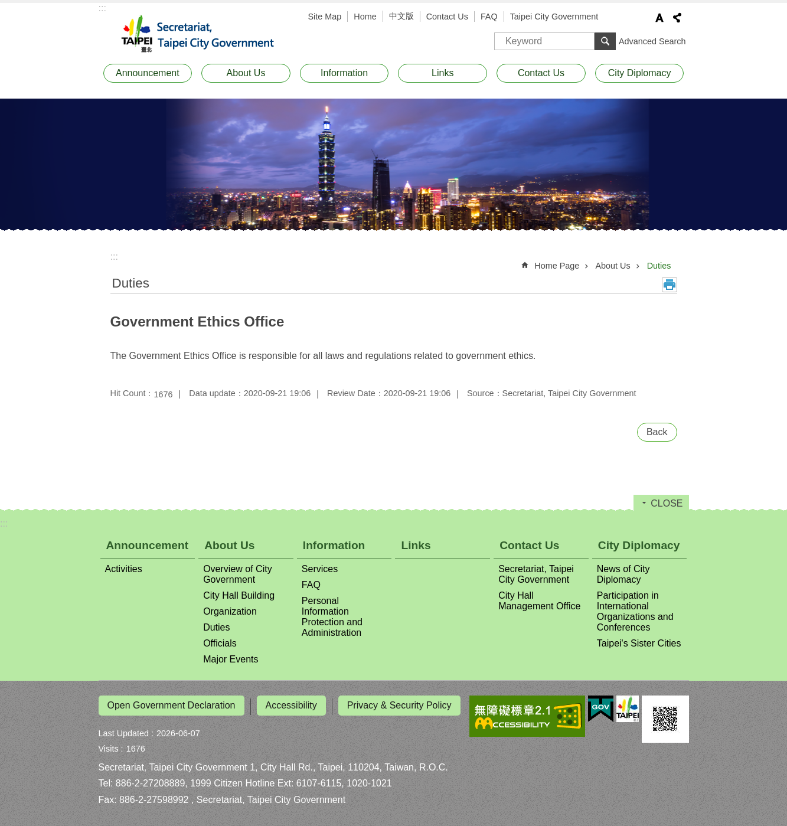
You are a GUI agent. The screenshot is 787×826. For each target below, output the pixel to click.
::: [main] (114, 257)
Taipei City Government (554, 16)
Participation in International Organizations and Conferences (635, 611)
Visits (109, 746)
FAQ (489, 16)
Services (320, 569)
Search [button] (605, 41)
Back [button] (657, 432)
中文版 (401, 16)
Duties (659, 265)
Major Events (230, 659)
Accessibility (291, 705)
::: (102, 8)
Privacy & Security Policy (399, 705)
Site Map (325, 16)
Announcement (147, 73)
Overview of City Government (237, 574)
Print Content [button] (669, 284)
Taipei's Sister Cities (639, 643)
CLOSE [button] (666, 503)
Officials (220, 643)
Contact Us (447, 16)
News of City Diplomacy (623, 574)
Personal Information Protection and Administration (332, 617)
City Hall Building (239, 595)
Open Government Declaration (171, 705)
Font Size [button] (659, 18)
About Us (246, 73)
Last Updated (124, 731)
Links (442, 73)
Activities (123, 569)
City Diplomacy (639, 73)
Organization (230, 611)
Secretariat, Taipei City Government (205, 34)
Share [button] (677, 18)
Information (344, 73)
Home (365, 16)
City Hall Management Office (539, 600)
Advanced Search (652, 41)
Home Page (556, 265)
